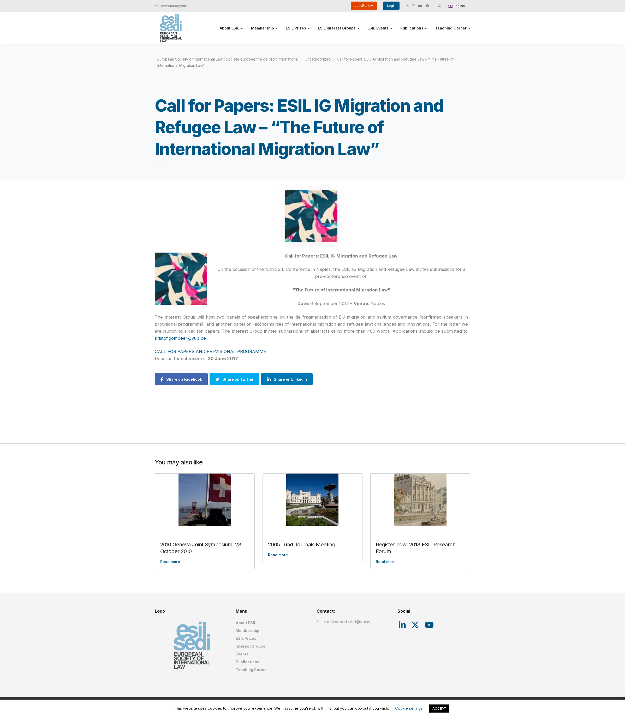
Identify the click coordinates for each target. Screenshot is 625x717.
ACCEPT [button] (439, 708)
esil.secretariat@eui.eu (173, 6)
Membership (262, 28)
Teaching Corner (451, 28)
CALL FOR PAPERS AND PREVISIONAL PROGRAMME (210, 351)
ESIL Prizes (296, 28)
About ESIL (229, 28)
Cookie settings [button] (409, 708)
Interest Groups (250, 646)
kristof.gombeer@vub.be (180, 338)
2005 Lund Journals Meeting (301, 544)
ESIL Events (378, 28)
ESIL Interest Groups (337, 28)
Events (242, 654)
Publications (411, 28)
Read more (170, 561)
